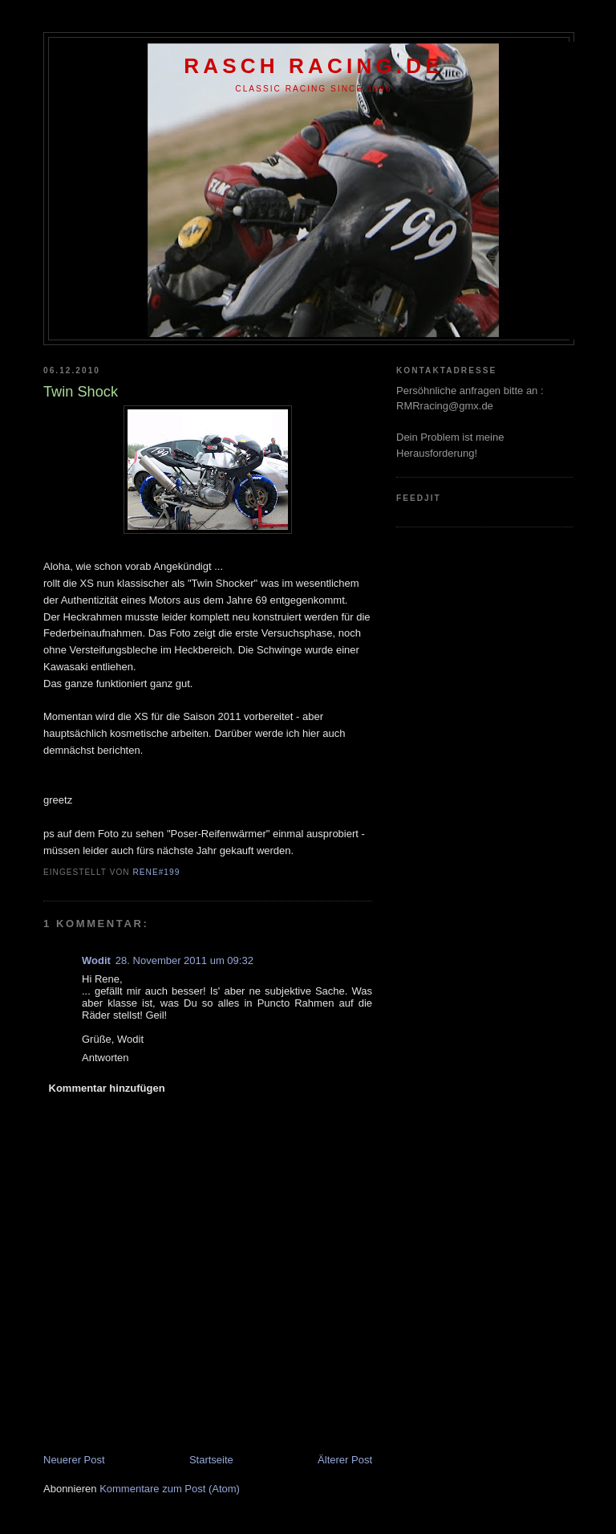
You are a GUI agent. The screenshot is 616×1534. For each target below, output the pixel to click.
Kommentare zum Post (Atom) (169, 1489)
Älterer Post (345, 1460)
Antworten (105, 1058)
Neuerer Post (74, 1460)
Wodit (96, 960)
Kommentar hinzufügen (107, 1088)
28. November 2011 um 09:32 (184, 960)
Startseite (211, 1460)
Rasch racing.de (314, 66)
